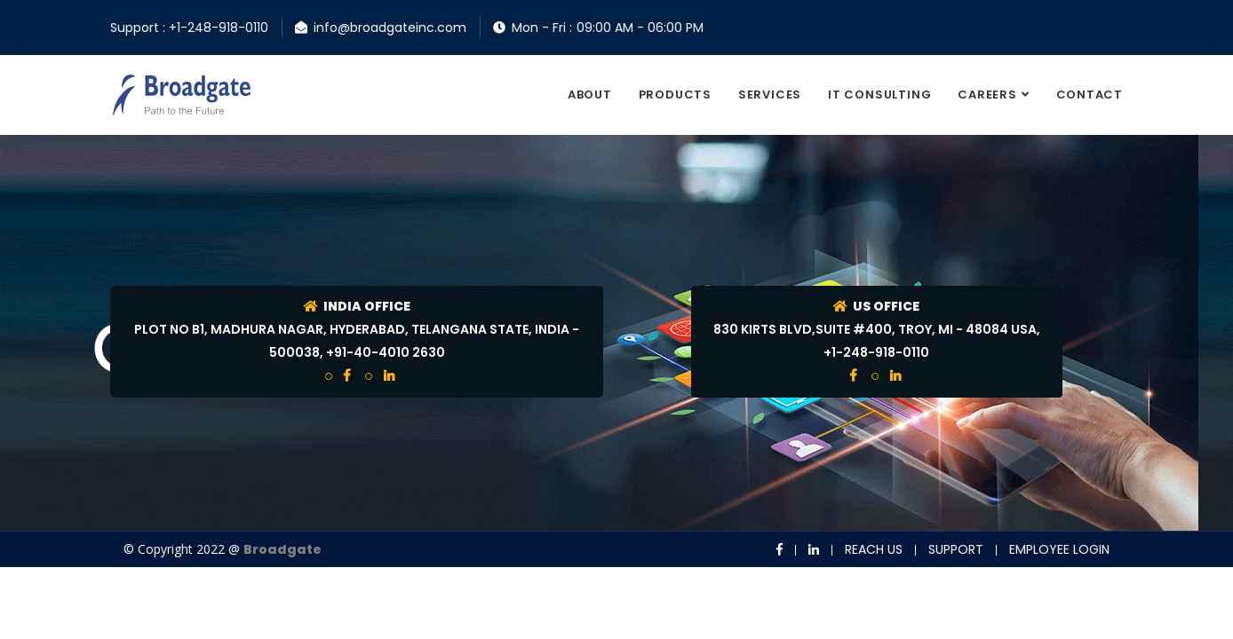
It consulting (879, 94)
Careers (987, 94)
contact (1089, 94)
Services (769, 94)
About (590, 94)
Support (955, 549)
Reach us (874, 549)
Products (675, 94)
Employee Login (1059, 549)
